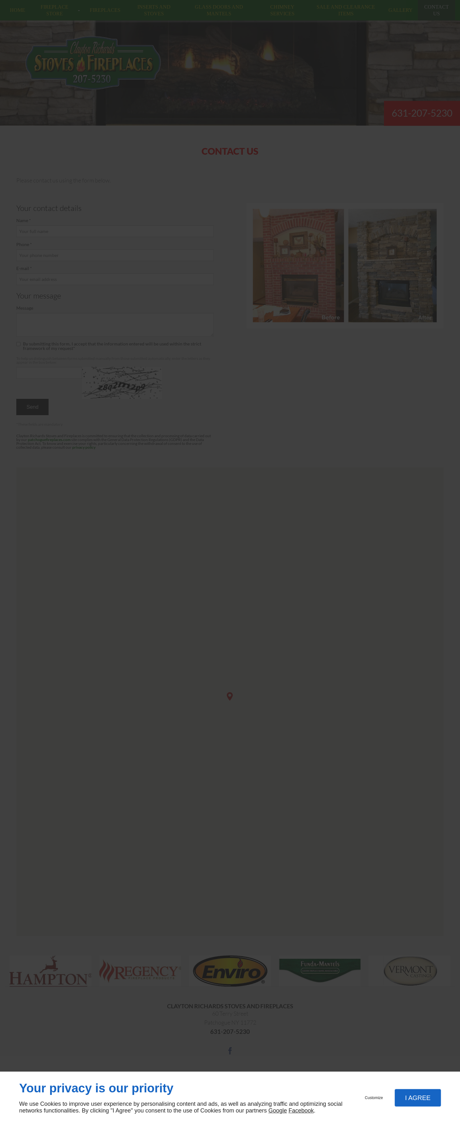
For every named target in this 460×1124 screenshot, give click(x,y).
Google (277, 1110)
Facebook (301, 1110)
